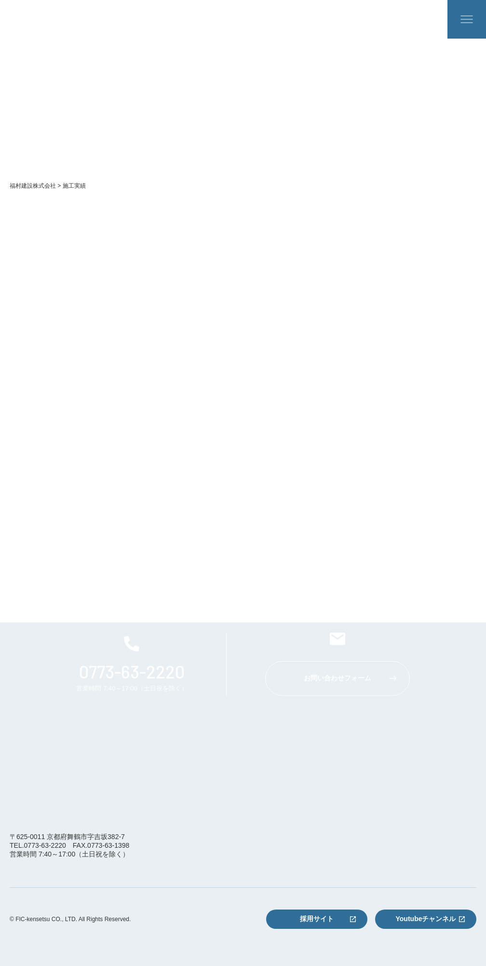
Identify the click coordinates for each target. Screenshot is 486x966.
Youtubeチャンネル (426, 919)
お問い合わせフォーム (337, 678)
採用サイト (317, 919)
